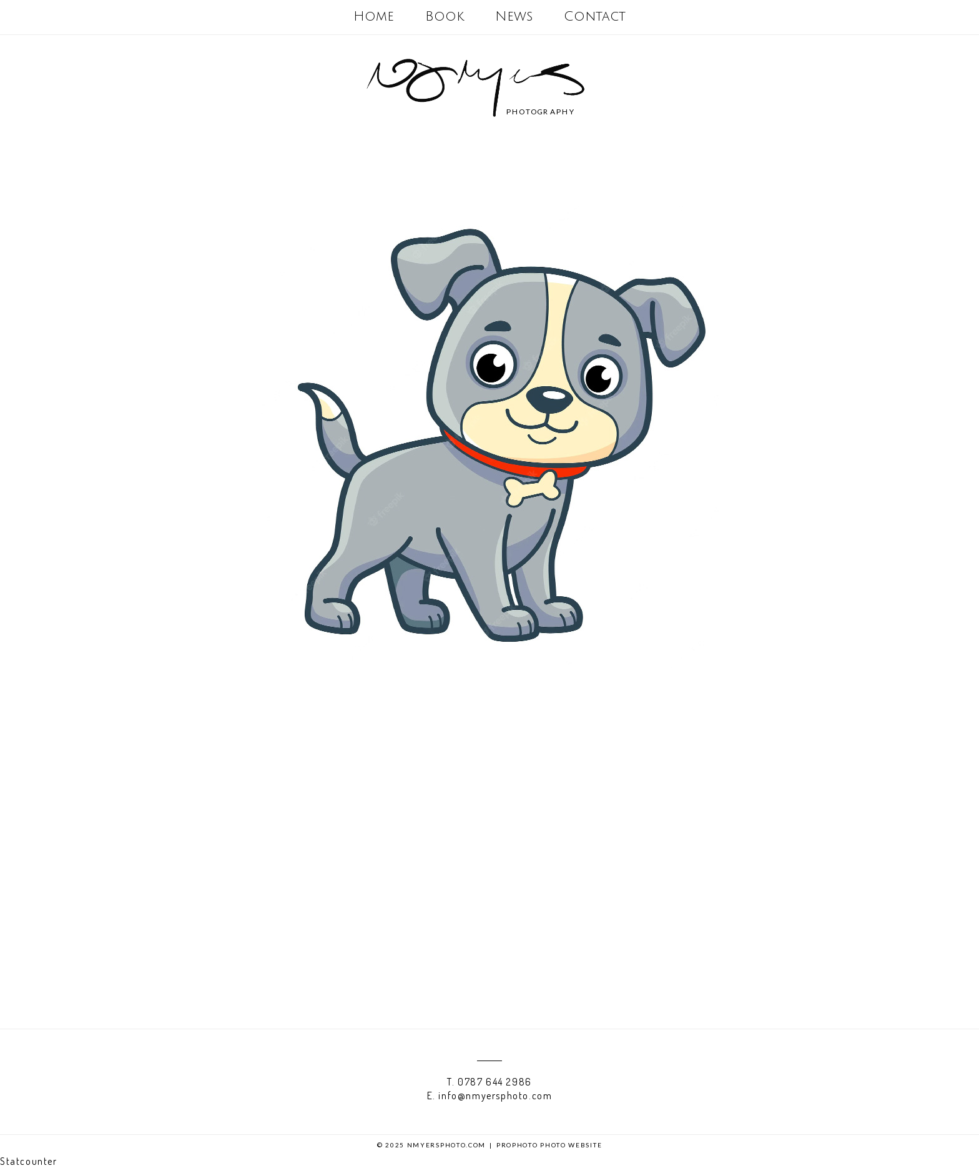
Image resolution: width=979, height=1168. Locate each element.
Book (444, 16)
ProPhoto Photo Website (549, 1145)
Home (373, 16)
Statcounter (28, 1161)
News (514, 16)
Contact (595, 16)
